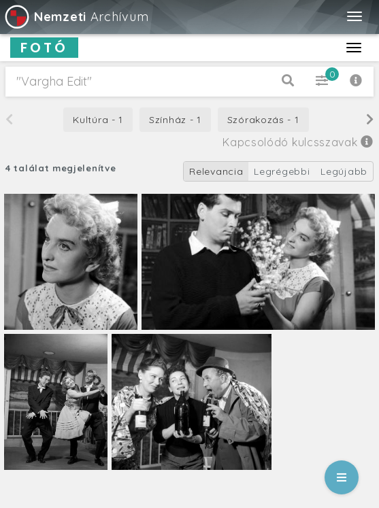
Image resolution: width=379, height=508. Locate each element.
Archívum (75, 16)
